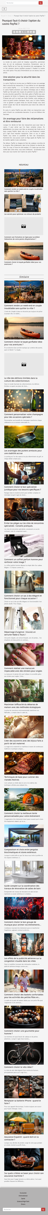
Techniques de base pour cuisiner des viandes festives (21, 778)
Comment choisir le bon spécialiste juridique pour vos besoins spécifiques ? (22, 488)
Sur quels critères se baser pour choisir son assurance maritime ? (24, 1174)
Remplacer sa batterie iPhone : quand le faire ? (22, 1102)
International (23, 1196)
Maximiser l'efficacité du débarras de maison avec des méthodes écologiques (22, 705)
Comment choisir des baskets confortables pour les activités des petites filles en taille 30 (23, 997)
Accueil (3, 16)
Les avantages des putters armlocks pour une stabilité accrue (23, 452)
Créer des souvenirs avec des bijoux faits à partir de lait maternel (23, 742)
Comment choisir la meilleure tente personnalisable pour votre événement (22, 814)
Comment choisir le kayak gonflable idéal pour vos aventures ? (22, 263)
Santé (23, 1198)
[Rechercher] (21, 3)
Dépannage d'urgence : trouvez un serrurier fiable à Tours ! (20, 633)
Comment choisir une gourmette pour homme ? (21, 1032)
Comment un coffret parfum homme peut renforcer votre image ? (23, 560)
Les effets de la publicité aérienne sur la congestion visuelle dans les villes (22, 959)
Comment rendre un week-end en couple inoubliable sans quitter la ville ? (23, 190)
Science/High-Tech (23, 1201)
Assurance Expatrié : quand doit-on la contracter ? (21, 1138)
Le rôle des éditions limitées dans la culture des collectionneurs (20, 379)
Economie (23, 1193)
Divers (10, 16)
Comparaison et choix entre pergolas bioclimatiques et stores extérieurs (21, 851)
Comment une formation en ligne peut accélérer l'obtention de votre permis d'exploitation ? (22, 238)
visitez (19, 87)
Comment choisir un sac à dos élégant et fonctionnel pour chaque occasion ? (23, 597)
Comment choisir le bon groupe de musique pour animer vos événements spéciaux (22, 925)
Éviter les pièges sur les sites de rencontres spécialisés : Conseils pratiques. (24, 524)
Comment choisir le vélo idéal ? (18, 1067)
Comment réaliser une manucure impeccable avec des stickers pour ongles (23, 669)
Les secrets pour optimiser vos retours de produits (22, 214)
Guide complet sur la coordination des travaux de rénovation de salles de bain (22, 887)
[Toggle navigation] (4, 8)
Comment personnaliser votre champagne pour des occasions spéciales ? (23, 415)
